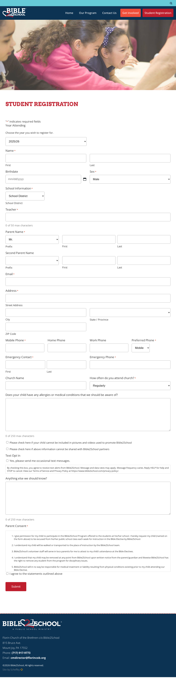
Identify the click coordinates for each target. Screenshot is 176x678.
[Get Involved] (130, 13)
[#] (171, 3)
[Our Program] (87, 13)
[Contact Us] (109, 13)
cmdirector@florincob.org (28, 658)
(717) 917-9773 (21, 653)
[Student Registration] (157, 13)
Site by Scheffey (11, 669)
